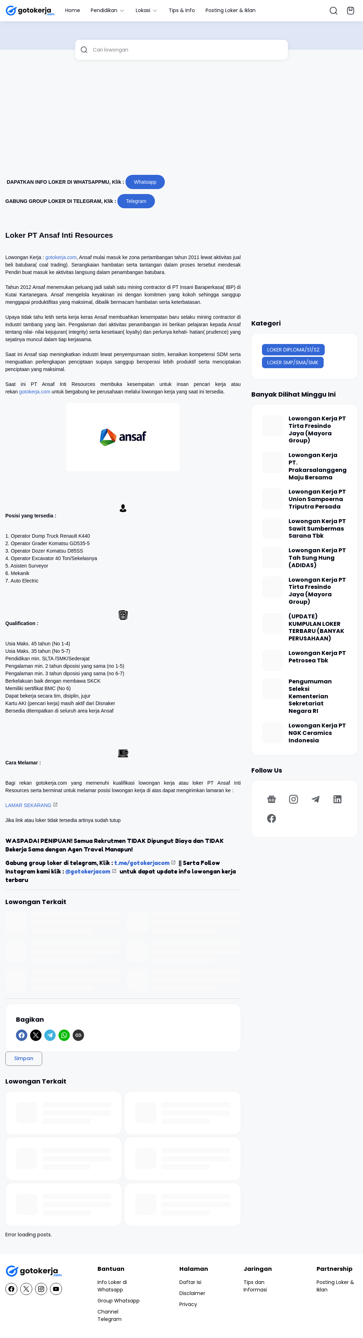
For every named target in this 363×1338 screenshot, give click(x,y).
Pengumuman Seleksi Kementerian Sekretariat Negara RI (310, 696)
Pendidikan (108, 10)
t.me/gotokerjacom (141, 862)
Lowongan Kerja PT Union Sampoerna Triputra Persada (317, 499)
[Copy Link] (78, 1035)
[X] (35, 1035)
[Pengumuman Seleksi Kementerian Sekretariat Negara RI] (272, 688)
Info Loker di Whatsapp (112, 1286)
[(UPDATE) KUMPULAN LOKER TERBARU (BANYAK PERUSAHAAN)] (272, 623)
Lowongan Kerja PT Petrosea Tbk (317, 657)
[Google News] (271, 799)
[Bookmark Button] (351, 11)
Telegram (136, 201)
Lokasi (147, 10)
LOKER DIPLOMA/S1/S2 (293, 349)
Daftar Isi (190, 1282)
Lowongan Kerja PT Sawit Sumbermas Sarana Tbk (317, 529)
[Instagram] (293, 799)
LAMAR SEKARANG (28, 805)
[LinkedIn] (337, 799)
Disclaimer (192, 1293)
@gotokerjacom (87, 871)
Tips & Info (182, 10)
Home (72, 10)
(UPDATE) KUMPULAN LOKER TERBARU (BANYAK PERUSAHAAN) (316, 628)
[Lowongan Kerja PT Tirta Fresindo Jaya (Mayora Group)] (272, 425)
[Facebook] (21, 1035)
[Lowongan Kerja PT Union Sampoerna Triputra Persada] (272, 499)
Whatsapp (145, 182)
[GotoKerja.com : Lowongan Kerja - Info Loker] (33, 1271)
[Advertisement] (181, 120)
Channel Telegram (109, 1315)
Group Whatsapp (118, 1300)
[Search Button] (333, 11)
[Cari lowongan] (188, 50)
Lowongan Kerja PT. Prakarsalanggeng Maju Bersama (318, 466)
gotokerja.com (61, 257)
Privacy (188, 1304)
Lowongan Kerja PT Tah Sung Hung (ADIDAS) (317, 558)
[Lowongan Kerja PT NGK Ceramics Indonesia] (272, 732)
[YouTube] (56, 1289)
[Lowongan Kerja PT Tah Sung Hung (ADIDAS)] (272, 557)
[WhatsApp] (64, 1035)
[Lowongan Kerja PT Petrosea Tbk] (272, 660)
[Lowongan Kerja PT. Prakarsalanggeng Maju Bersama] (272, 462)
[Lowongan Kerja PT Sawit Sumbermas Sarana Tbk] (272, 528)
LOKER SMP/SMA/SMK (292, 362)
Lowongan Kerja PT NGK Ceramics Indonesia (317, 733)
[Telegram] (50, 1035)
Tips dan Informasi (255, 1286)
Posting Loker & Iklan (231, 10)
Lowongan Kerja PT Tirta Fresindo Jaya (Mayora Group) (317, 430)
